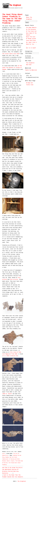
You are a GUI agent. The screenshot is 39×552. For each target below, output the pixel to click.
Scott (3, 453)
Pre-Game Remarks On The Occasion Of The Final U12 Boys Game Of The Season (31, 31)
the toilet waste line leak (10, 53)
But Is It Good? (31, 48)
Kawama (7, 457)
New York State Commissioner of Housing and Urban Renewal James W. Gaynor (11, 459)
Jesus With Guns (31, 40)
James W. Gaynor (7, 393)
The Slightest (15, 5)
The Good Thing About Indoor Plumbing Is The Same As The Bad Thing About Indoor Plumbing (12, 19)
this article (14, 279)
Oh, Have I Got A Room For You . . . (31, 44)
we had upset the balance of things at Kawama (12, 67)
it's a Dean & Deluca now (10, 355)
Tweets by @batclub (31, 70)
